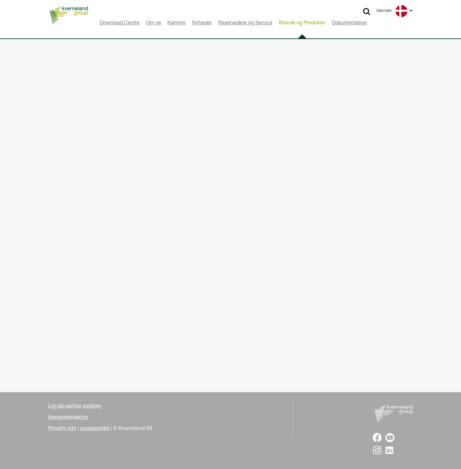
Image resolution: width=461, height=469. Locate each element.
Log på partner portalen (74, 405)
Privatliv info (62, 428)
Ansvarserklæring (68, 417)
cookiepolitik (94, 428)
